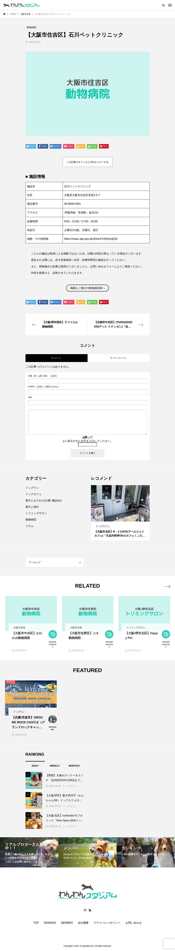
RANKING (50, 923)
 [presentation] (167, 585)
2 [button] (120, 518)
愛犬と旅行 (32, 506)
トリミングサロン (36, 513)
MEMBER (67, 923)
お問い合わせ (134, 923)
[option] (120, 512)
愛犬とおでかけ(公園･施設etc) (44, 500)
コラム (30, 525)
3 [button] (123, 518)
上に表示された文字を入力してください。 (87, 441)
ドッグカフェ (34, 494)
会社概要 (83, 923)
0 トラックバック (118, 358)
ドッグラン (32, 487)
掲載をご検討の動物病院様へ (87, 288)
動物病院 (31, 519)
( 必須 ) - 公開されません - (44, 387)
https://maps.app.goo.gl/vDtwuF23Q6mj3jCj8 (90, 238)
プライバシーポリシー (107, 923)
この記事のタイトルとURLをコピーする (87, 162)
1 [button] (117, 518)
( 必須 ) (42, 376)
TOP (36, 923)
